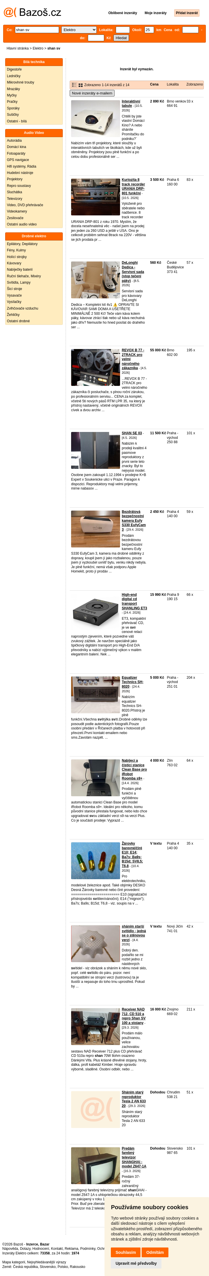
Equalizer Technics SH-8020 (132, 682)
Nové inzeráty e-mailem (92, 93)
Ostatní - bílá (17, 121)
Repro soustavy (19, 186)
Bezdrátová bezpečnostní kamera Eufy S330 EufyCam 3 (134, 521)
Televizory (14, 199)
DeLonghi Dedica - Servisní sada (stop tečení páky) (133, 271)
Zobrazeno (195, 84)
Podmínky (87, 1249)
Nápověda (10, 1249)
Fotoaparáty (16, 153)
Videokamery (17, 211)
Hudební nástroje (20, 173)
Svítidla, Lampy (19, 282)
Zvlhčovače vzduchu (22, 308)
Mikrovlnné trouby (20, 82)
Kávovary (14, 263)
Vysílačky (14, 302)
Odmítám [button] (155, 1252)
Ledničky (13, 76)
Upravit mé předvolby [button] (136, 1263)
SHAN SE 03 (132, 433)
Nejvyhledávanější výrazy (46, 1262)
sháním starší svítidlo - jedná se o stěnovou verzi (134, 933)
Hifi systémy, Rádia (21, 166)
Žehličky (13, 315)
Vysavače (14, 295)
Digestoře (14, 69)
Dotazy (25, 1249)
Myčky (12, 95)
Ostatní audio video (22, 224)
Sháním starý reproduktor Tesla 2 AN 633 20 (134, 1099)
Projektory (14, 179)
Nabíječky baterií (20, 270)
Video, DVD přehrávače (25, 205)
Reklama (71, 1249)
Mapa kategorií (13, 1262)
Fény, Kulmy (16, 250)
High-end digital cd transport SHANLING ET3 (134, 601)
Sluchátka (14, 192)
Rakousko (77, 1267)
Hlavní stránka (18, 48)
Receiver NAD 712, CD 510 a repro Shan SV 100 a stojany (134, 1016)
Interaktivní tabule (131, 103)
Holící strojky (17, 257)
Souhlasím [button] (125, 1252)
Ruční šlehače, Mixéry (24, 276)
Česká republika (25, 1267)
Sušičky (13, 115)
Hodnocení (41, 1249)
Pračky (12, 102)
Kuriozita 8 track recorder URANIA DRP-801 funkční (133, 186)
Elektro (38, 48)
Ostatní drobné (18, 321)
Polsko (63, 1267)
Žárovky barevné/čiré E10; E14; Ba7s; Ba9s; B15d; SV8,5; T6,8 (132, 854)
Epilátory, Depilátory (22, 244)
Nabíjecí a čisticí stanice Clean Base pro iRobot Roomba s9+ (134, 769)
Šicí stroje (14, 289)
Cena (154, 84)
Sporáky (13, 108)
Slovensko (48, 1267)
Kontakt (57, 1249)
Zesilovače (15, 218)
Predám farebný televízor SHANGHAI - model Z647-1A (134, 1157)
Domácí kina (16, 147)
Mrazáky (13, 89)
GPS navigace (18, 160)
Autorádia (14, 141)
